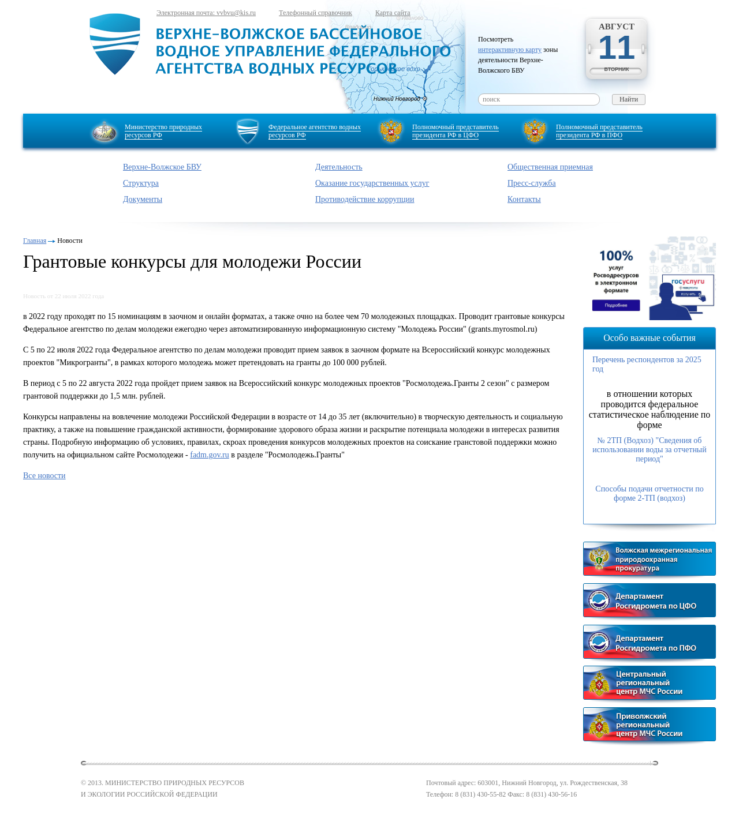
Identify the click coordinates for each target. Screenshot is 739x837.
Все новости (44, 475)
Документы (142, 199)
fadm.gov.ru (209, 455)
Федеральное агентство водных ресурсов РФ (314, 131)
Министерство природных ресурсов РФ (163, 131)
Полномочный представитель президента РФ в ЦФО (455, 131)
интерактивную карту (510, 50)
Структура (141, 183)
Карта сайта (392, 13)
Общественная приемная (550, 167)
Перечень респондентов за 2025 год (646, 364)
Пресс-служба (531, 183)
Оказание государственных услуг (372, 183)
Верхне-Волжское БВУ (162, 167)
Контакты (524, 199)
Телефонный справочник (315, 13)
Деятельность (339, 167)
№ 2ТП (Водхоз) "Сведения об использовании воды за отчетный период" (649, 449)
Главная (34, 241)
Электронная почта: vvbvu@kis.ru (206, 13)
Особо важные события (649, 338)
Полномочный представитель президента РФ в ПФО (599, 131)
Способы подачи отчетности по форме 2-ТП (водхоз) (649, 493)
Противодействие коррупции (365, 199)
